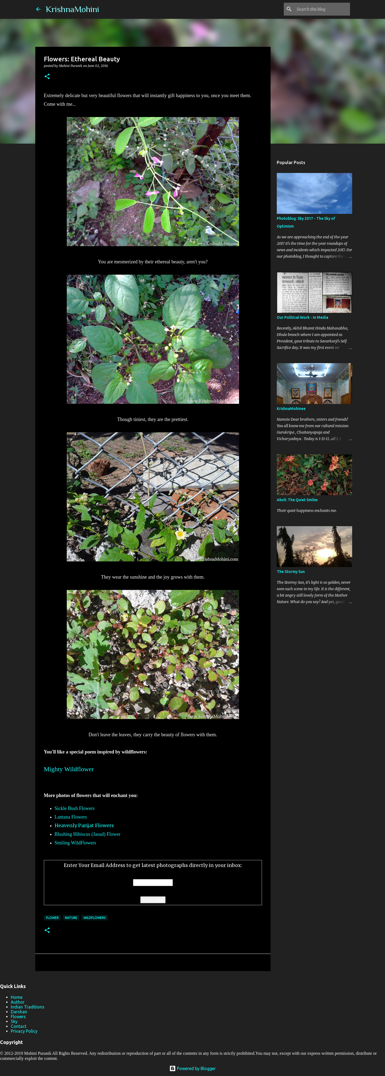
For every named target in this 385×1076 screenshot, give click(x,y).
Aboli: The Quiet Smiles (297, 500)
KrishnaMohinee (291, 408)
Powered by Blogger (192, 1068)
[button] (47, 76)
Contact (18, 1026)
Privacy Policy (24, 1031)
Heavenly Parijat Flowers (84, 825)
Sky (14, 1021)
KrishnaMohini (72, 9)
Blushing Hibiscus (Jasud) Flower (88, 834)
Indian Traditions (27, 1006)
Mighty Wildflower (69, 769)
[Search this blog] (321, 9)
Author (17, 1002)
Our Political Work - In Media (302, 317)
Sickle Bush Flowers (75, 808)
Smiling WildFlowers (75, 842)
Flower (52, 917)
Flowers (18, 1016)
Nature (71, 917)
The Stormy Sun (291, 571)
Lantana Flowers (71, 817)
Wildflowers (94, 917)
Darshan (19, 1011)
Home (16, 997)
